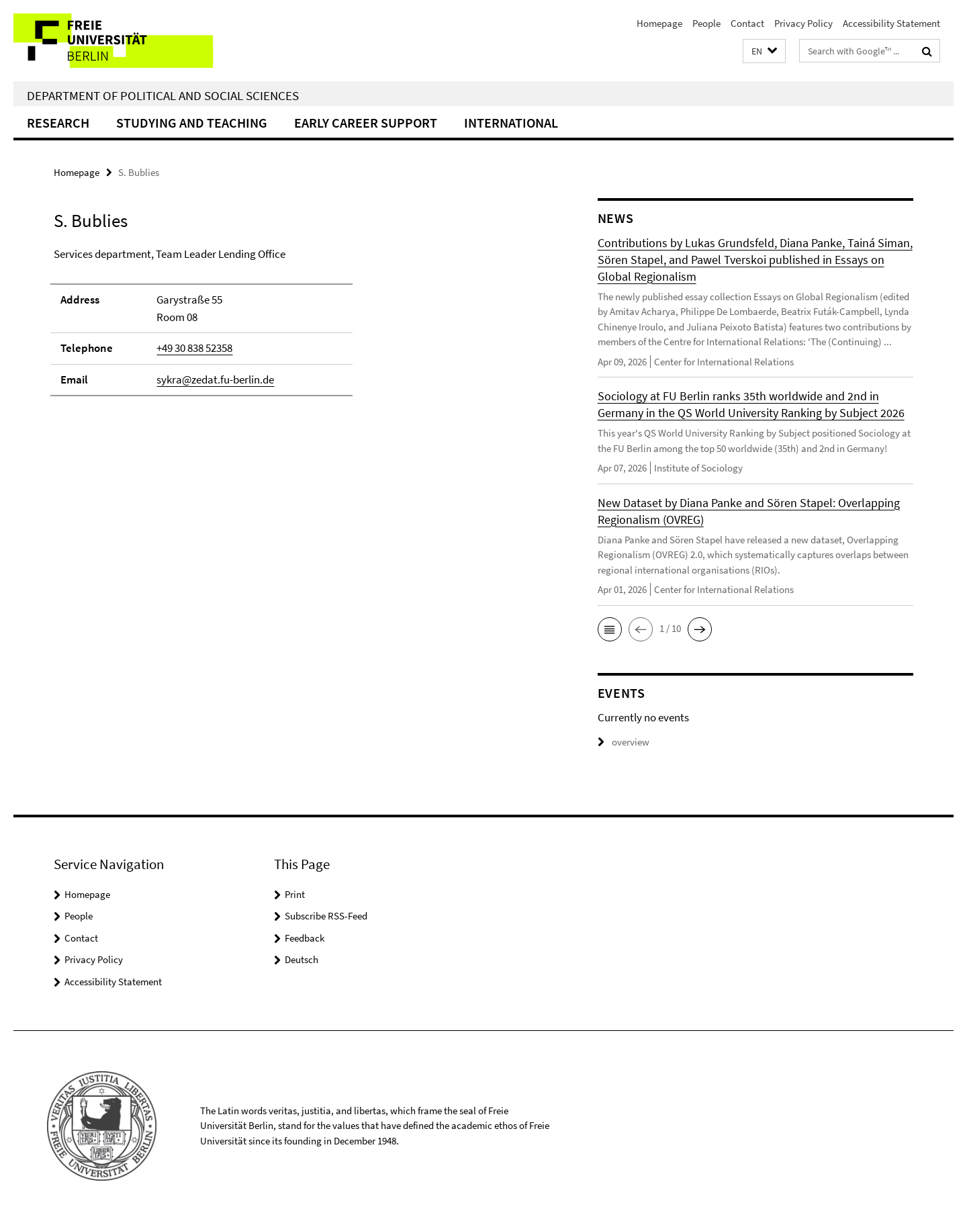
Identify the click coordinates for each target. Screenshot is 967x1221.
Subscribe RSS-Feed (326, 915)
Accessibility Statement (891, 23)
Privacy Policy (803, 23)
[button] (764, 51)
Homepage (659, 23)
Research (58, 122)
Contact (747, 23)
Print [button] (295, 894)
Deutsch (301, 959)
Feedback (304, 938)
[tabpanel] (300, 328)
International (511, 122)
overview (623, 741)
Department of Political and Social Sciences (163, 95)
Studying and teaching (191, 122)
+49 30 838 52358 (194, 348)
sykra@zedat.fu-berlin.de (215, 379)
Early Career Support (365, 122)
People (706, 23)
